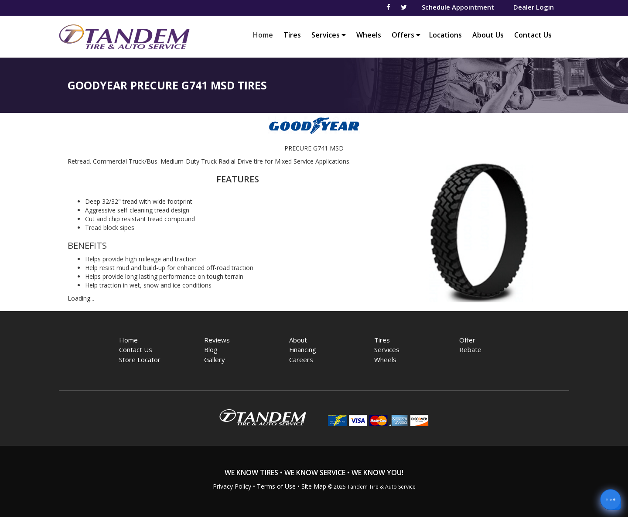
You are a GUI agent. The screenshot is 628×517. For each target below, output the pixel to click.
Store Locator (139, 359)
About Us (488, 35)
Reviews (217, 340)
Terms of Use (276, 486)
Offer (467, 340)
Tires (292, 35)
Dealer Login (533, 7)
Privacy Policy (232, 486)
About (298, 340)
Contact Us (533, 35)
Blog (211, 349)
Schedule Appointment (458, 7)
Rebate (470, 349)
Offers (406, 35)
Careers (301, 359)
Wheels (368, 35)
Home (265, 35)
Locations (445, 35)
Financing (302, 349)
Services (328, 35)
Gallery (214, 359)
